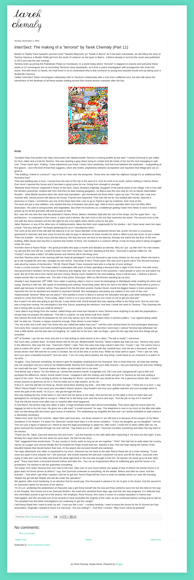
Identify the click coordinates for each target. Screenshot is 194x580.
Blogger (119, 564)
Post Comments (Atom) (38, 545)
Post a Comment (27, 533)
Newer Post (20, 539)
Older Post (156, 539)
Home (88, 539)
